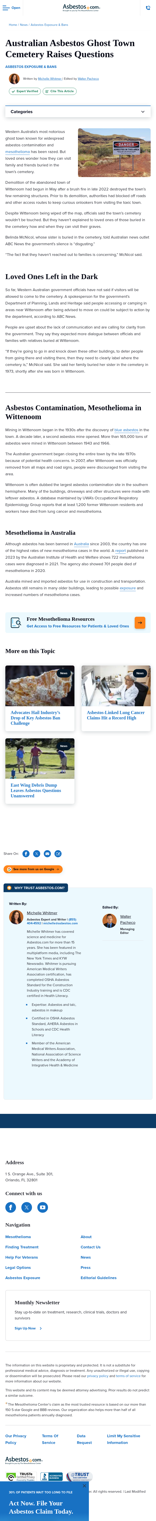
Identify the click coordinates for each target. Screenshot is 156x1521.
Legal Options (18, 1267)
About (86, 1237)
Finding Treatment (21, 1247)
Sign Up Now (28, 1328)
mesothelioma (17, 152)
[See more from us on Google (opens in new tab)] (33, 869)
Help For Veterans (21, 1257)
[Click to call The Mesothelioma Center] (148, 7)
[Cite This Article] (58, 853)
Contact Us (91, 1247)
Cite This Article (60, 91)
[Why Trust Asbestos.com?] (36, 888)
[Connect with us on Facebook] (10, 1207)
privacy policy (97, 1375)
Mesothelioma (18, 1237)
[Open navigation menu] (11, 8)
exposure (128, 588)
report (120, 550)
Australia (81, 544)
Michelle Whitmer (50, 78)
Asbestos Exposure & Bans (31, 67)
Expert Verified (25, 91)
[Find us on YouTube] (42, 1207)
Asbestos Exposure (22, 1278)
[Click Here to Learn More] (140, 623)
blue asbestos (126, 430)
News (86, 1257)
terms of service (128, 1375)
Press (86, 1267)
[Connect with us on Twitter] (26, 1207)
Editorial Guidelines (99, 1278)
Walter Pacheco (88, 78)
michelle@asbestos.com (60, 923)
